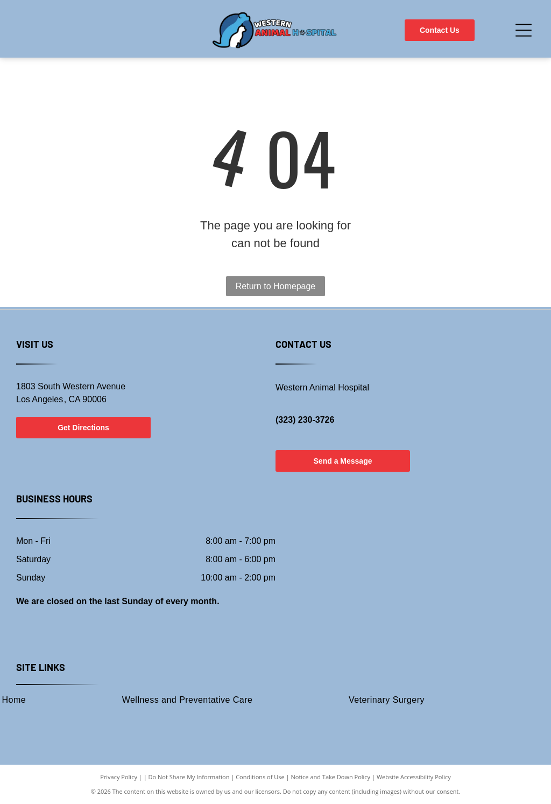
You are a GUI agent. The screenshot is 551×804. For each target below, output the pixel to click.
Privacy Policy (118, 777)
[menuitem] (187, 699)
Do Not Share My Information (189, 777)
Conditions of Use (260, 777)
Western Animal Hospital (322, 387)
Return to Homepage (276, 286)
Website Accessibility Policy (414, 777)
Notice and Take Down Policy (331, 777)
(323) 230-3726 (305, 419)
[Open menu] (523, 30)
